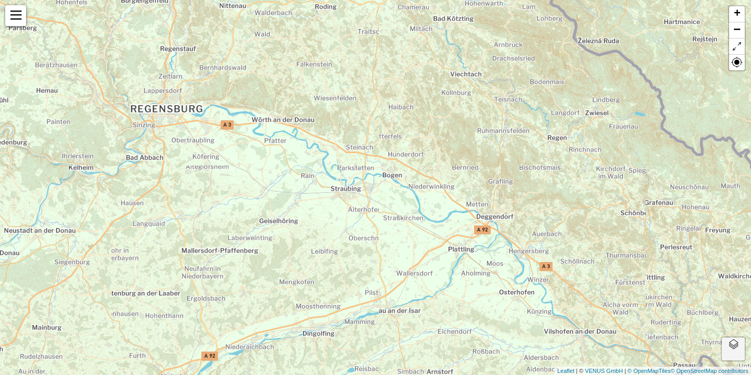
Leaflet (565, 371)
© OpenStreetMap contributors (709, 371)
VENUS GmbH (604, 371)
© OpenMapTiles (648, 371)
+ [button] (737, 14)
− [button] (737, 30)
